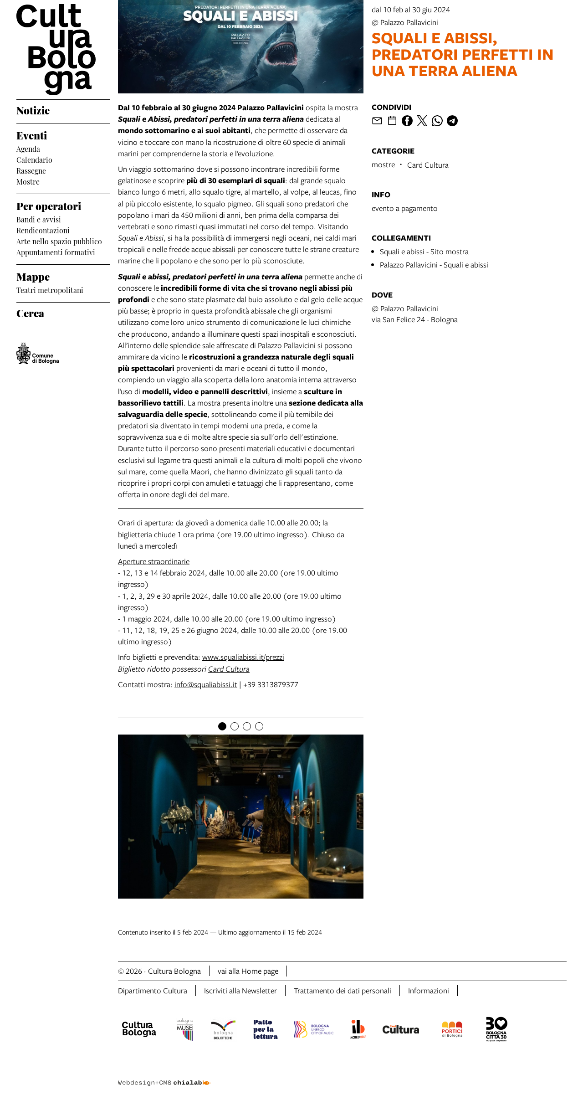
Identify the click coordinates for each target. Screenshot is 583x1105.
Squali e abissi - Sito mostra (424, 251)
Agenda (28, 148)
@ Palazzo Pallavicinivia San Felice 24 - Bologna (415, 313)
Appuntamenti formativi (55, 251)
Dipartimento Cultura (152, 990)
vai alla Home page (248, 971)
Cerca (30, 312)
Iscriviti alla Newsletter (240, 990)
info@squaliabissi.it (205, 684)
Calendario (34, 159)
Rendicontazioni (43, 229)
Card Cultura (229, 668)
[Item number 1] (222, 726)
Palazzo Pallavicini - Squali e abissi (434, 264)
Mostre (28, 180)
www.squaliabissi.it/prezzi (243, 657)
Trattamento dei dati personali (342, 990)
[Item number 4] (259, 726)
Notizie (33, 109)
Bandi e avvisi (38, 218)
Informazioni (428, 990)
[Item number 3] (247, 726)
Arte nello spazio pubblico (59, 240)
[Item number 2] (234, 726)
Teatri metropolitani (49, 289)
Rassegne (31, 170)
